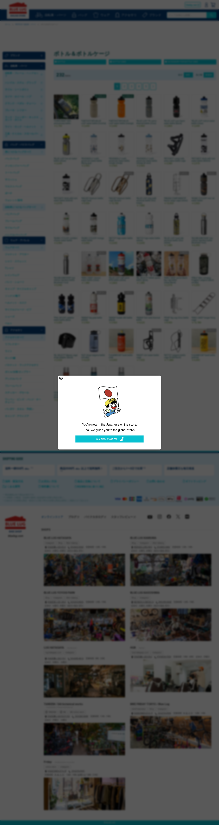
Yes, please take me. (110, 439)
